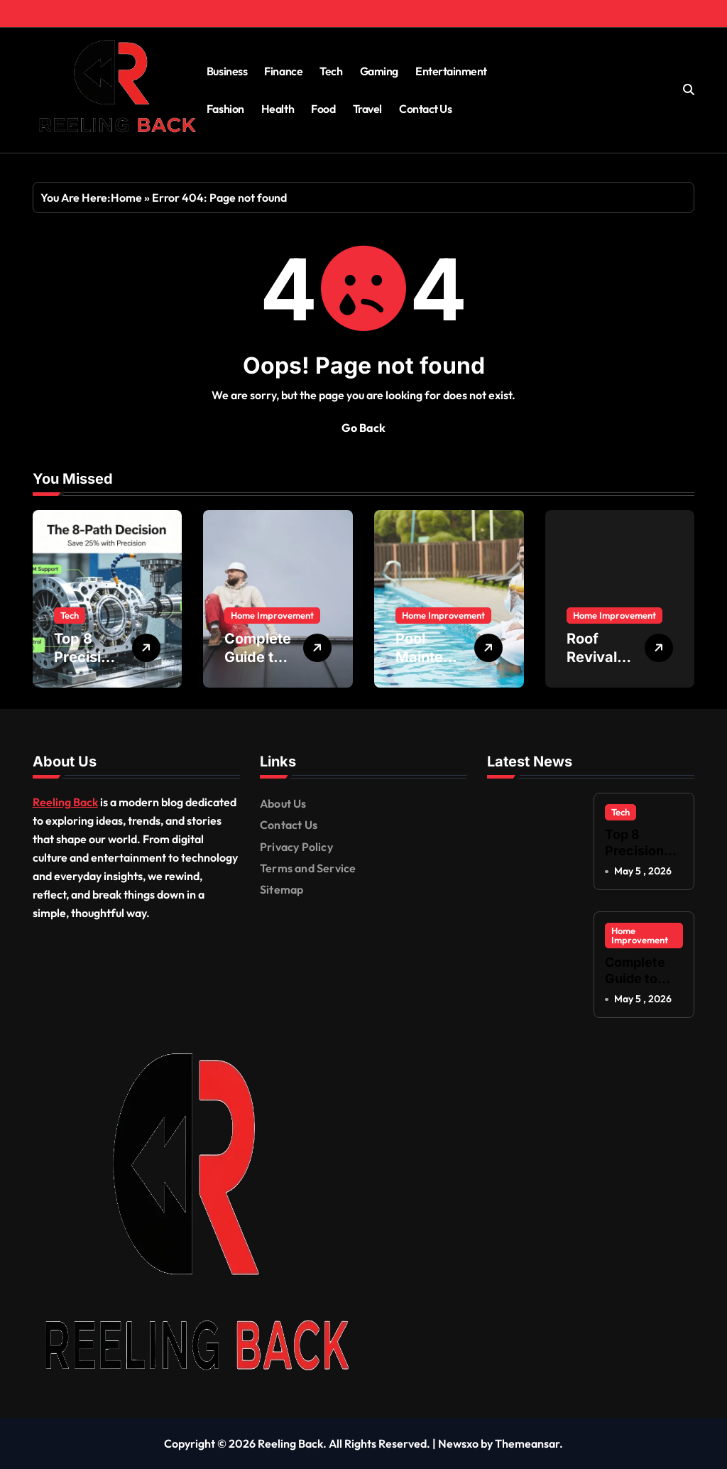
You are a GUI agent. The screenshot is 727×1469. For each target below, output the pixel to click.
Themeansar (527, 1443)
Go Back (363, 428)
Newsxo (458, 1443)
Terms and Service (308, 868)
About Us (283, 803)
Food (323, 109)
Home (126, 197)
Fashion (225, 109)
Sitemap (281, 889)
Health (277, 109)
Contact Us (425, 109)
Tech (330, 71)
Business (227, 71)
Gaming (379, 71)
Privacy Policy (296, 847)
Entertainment (451, 71)
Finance (283, 71)
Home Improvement (272, 615)
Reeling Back (65, 802)
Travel (367, 109)
